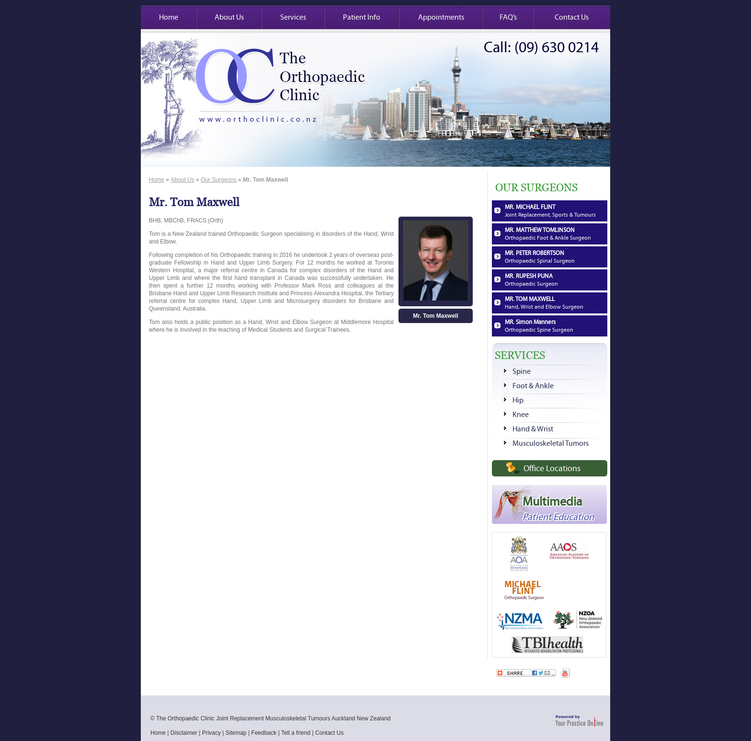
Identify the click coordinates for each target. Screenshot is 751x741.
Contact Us (572, 17)
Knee (520, 414)
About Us (229, 17)
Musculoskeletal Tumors (550, 443)
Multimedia (558, 508)
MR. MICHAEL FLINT (550, 211)
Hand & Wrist (532, 429)
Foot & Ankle (533, 386)
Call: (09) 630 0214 (541, 48)
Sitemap (236, 732)
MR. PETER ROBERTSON (540, 257)
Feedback (264, 732)
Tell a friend (295, 732)
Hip (517, 400)
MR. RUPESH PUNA (531, 280)
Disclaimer (184, 732)
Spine (521, 371)
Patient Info (361, 17)
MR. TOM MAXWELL (544, 303)
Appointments (441, 17)
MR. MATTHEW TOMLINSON (548, 234)
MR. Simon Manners (539, 326)
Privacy (211, 732)
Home (168, 17)
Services (293, 17)
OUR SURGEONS (536, 188)
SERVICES (520, 355)
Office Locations (551, 468)
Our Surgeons (219, 179)
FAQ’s (508, 17)
